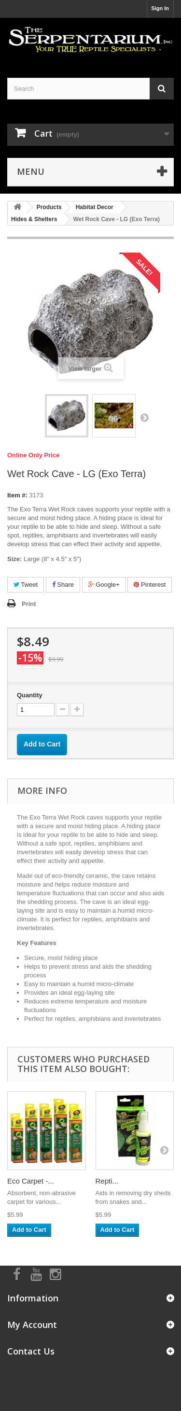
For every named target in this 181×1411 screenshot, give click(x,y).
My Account (32, 1324)
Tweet (26, 584)
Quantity (29, 695)
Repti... (107, 1181)
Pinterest (150, 584)
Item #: (17, 495)
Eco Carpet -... (30, 1181)
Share (63, 584)
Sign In (160, 8)
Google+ (104, 584)
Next (144, 417)
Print (29, 603)
